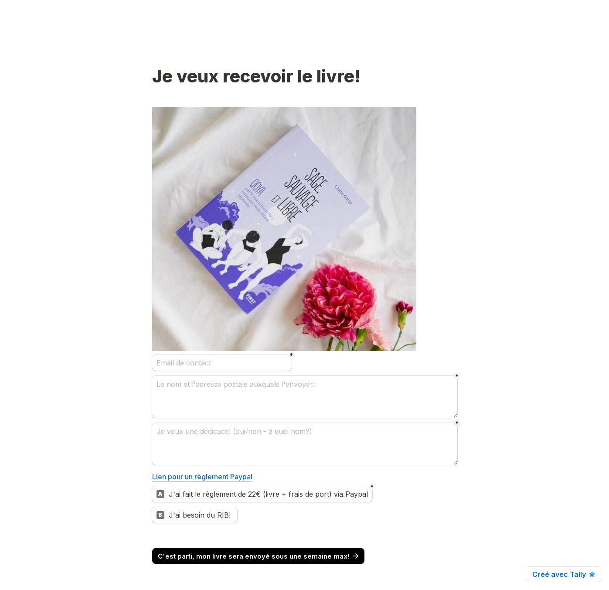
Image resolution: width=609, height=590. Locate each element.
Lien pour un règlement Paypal (202, 476)
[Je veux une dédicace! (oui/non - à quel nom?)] (304, 444)
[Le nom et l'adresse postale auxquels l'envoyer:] (304, 397)
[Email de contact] (222, 363)
